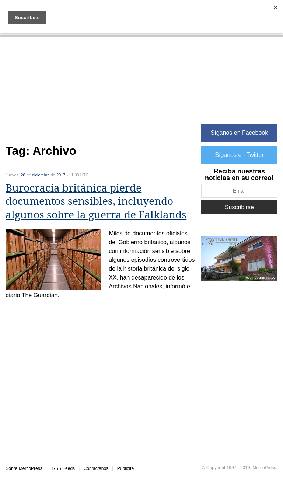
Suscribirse (239, 207)
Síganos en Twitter (239, 155)
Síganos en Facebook (239, 133)
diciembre (41, 175)
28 (23, 175)
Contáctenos (96, 468)
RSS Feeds (63, 468)
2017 (60, 175)
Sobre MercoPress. (24, 468)
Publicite (125, 468)
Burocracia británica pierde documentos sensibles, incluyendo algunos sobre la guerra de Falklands (96, 201)
